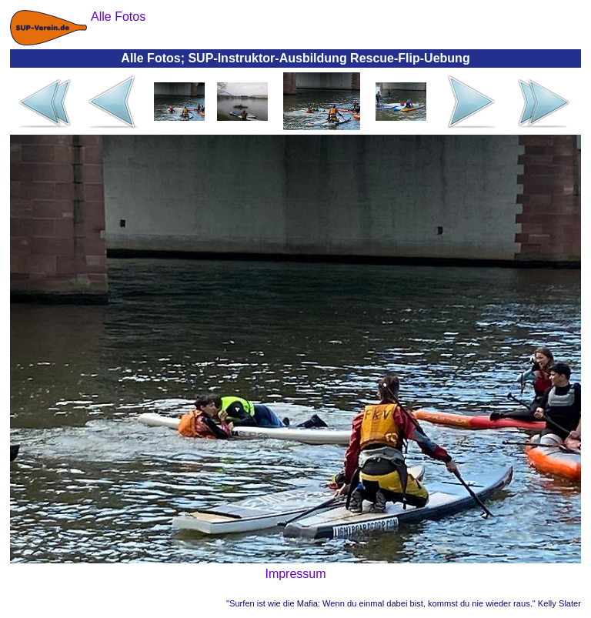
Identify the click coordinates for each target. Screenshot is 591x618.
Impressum (295, 573)
